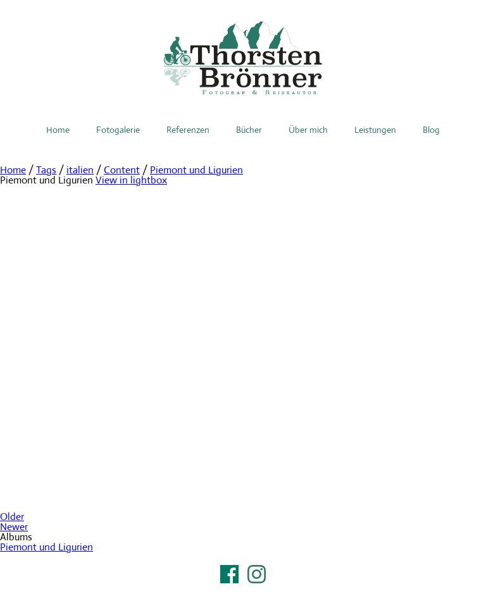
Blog (431, 129)
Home (58, 129)
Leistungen (375, 129)
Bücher (249, 129)
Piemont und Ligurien (196, 170)
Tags (46, 170)
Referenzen (187, 129)
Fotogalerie (118, 129)
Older (12, 516)
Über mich (308, 129)
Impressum (243, 590)
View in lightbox (131, 180)
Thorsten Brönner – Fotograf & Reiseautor (243, 58)
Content (122, 170)
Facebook (229, 574)
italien (80, 170)
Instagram (256, 574)
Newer (14, 526)
